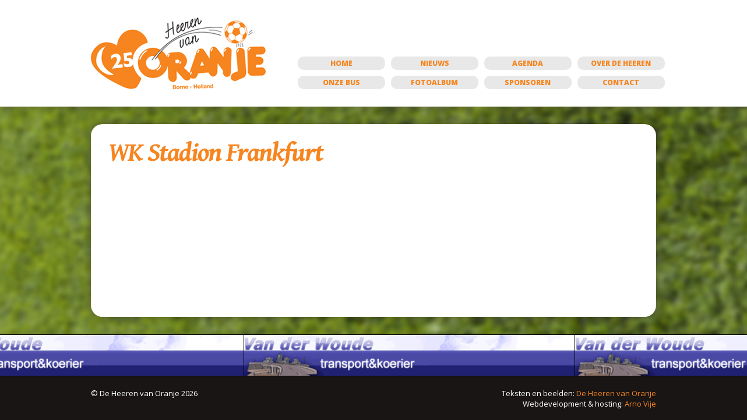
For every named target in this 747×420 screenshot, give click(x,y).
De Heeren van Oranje (616, 393)
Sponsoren (528, 82)
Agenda (527, 63)
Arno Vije (640, 403)
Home (341, 63)
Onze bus (341, 82)
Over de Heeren (621, 63)
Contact (620, 82)
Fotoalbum (434, 82)
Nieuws (434, 63)
